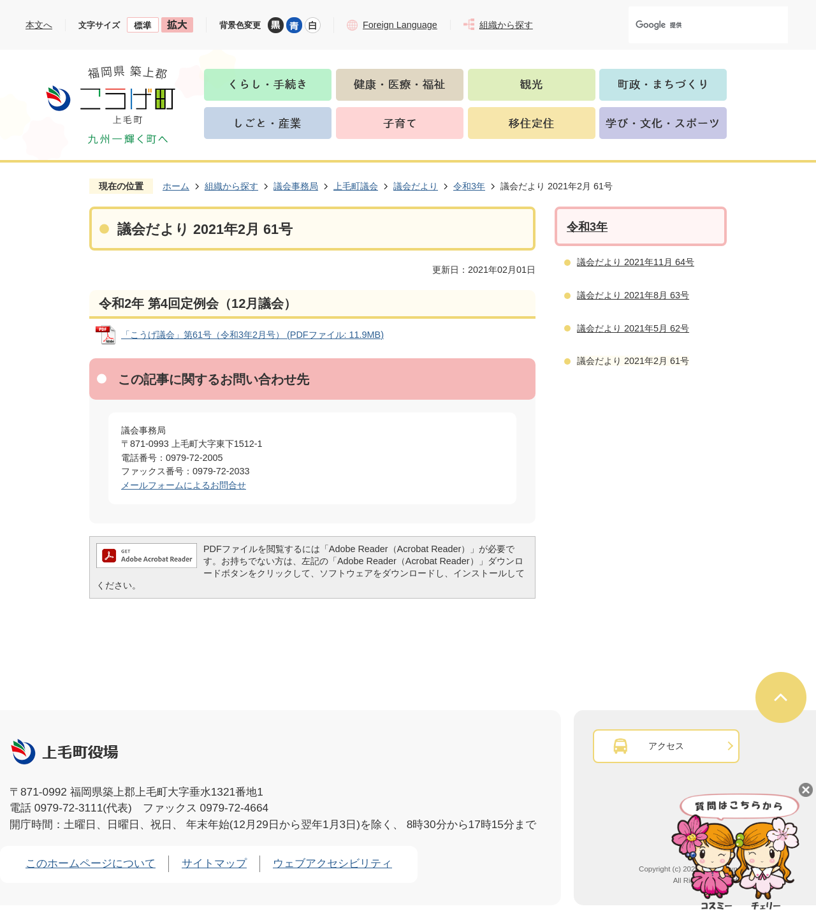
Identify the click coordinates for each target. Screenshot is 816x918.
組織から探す (231, 186)
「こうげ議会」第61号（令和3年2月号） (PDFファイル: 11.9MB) (252, 335)
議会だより (415, 186)
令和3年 (469, 186)
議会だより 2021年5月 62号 (633, 328)
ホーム (176, 186)
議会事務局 (295, 186)
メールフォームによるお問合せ (183, 485)
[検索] (695, 25)
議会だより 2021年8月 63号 (633, 295)
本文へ (39, 25)
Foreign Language (400, 25)
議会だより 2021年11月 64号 (635, 262)
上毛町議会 (355, 186)
